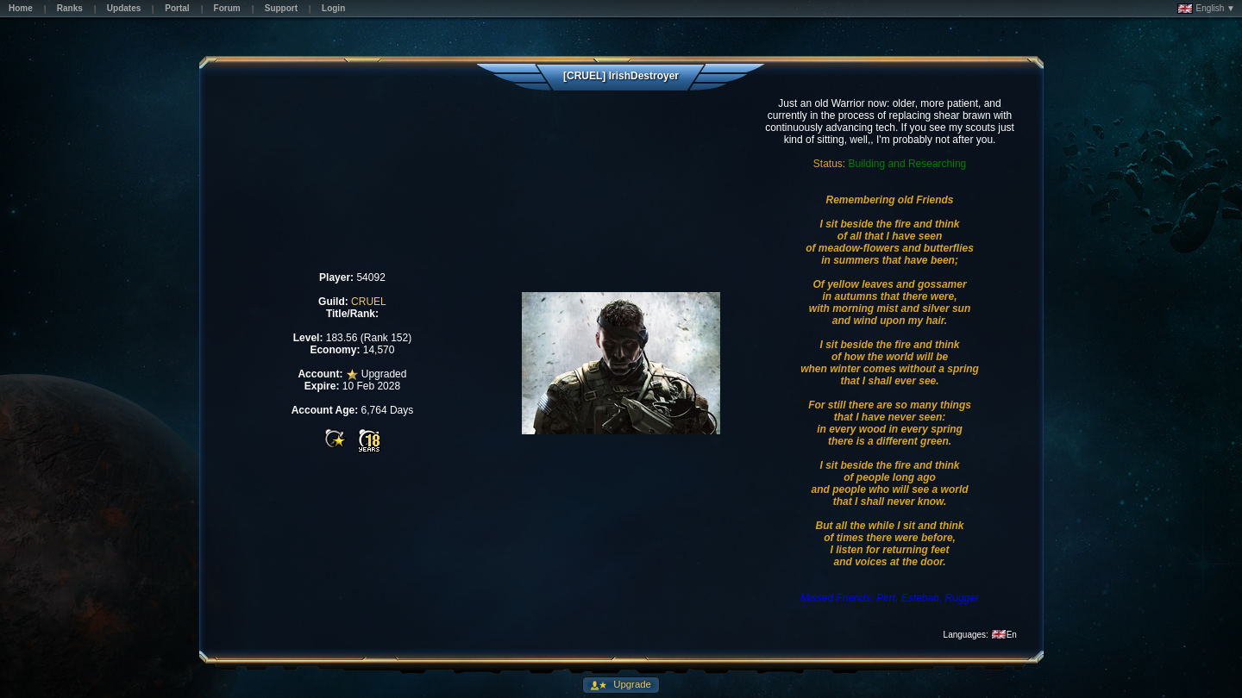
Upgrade (631, 684)
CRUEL (368, 302)
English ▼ (1206, 8)
